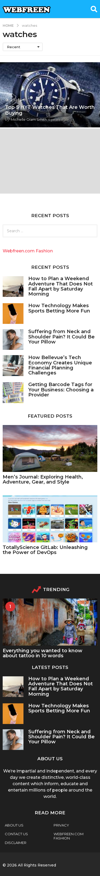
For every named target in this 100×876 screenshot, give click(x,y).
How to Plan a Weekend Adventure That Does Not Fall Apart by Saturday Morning (60, 286)
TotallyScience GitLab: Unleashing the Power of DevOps (45, 549)
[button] (94, 9)
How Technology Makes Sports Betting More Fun (59, 308)
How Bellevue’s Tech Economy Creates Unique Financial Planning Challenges (60, 365)
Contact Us (16, 834)
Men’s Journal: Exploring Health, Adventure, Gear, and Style (43, 479)
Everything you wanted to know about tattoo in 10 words (42, 653)
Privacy (61, 825)
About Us (14, 825)
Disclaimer (15, 843)
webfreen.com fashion (68, 836)
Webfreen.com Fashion (28, 250)
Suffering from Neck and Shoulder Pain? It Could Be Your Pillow (61, 337)
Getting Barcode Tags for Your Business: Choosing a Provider (61, 390)
